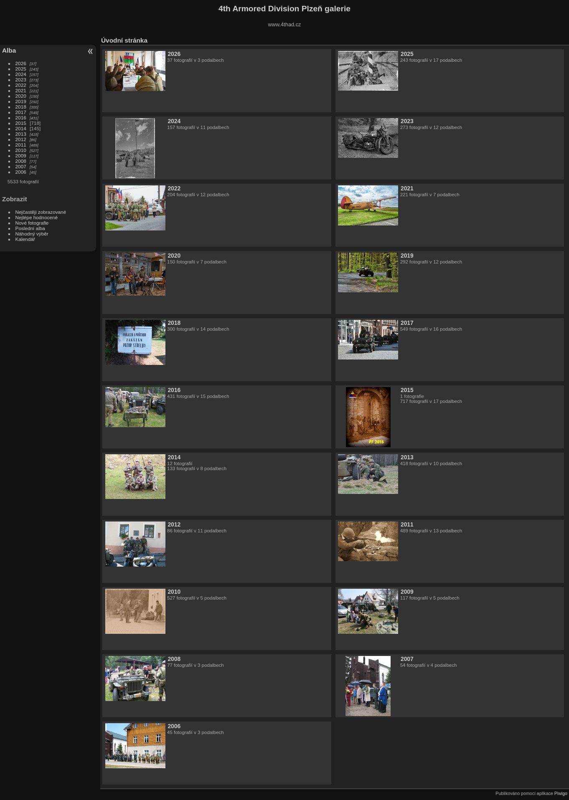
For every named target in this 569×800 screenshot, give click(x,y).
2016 (20, 117)
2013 (20, 134)
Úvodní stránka (124, 40)
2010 (20, 150)
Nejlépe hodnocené (36, 217)
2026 (20, 63)
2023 (20, 79)
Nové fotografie (32, 222)
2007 (20, 166)
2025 (20, 68)
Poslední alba (30, 228)
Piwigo (560, 793)
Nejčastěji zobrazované (40, 212)
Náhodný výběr (31, 233)
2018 (20, 106)
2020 (20, 96)
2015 (20, 123)
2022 (20, 85)
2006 (20, 172)
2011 (20, 144)
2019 (20, 101)
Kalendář (25, 239)
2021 (20, 90)
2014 (20, 128)
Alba (9, 50)
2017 (20, 112)
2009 (20, 155)
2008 (20, 161)
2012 (20, 139)
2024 (20, 74)
